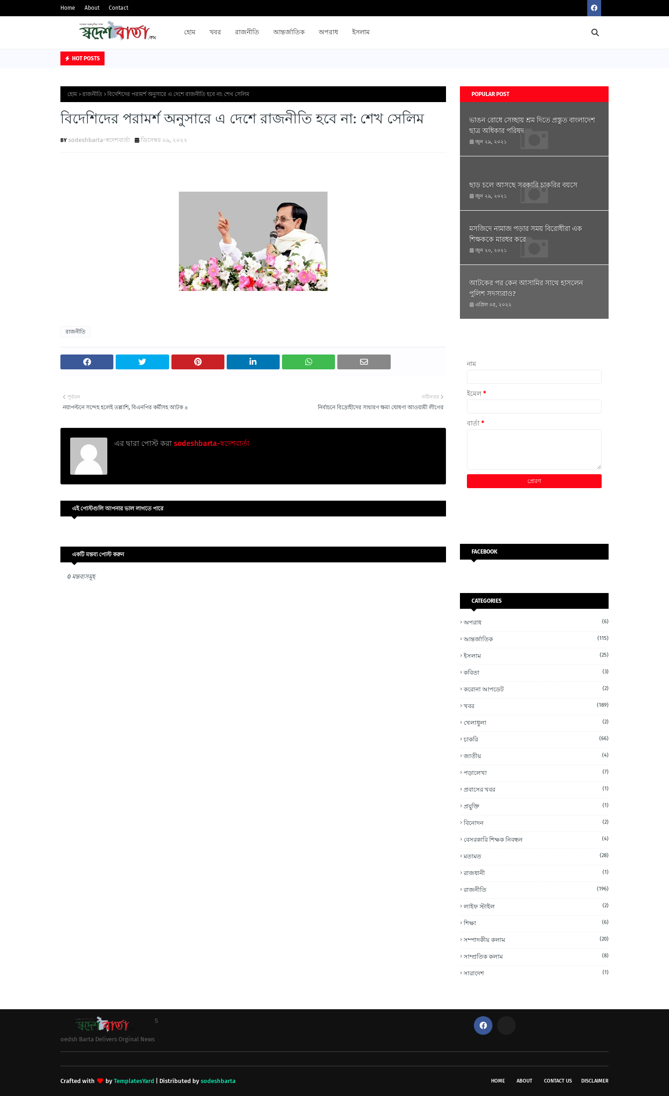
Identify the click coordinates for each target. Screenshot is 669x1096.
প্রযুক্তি (536, 806)
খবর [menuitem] (215, 32)
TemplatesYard (134, 1080)
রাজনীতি (92, 94)
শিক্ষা (536, 923)
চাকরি (536, 739)
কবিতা (536, 672)
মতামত (536, 856)
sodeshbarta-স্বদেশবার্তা (99, 139)
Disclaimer (595, 1081)
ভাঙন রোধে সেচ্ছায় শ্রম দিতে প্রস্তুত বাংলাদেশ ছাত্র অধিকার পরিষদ (532, 125)
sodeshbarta (218, 1080)
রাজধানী (536, 873)
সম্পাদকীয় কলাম (536, 939)
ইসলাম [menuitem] (361, 32)
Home (67, 8)
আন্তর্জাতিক (536, 639)
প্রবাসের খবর (536, 789)
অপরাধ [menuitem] (328, 32)
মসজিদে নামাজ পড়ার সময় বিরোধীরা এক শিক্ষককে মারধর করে (525, 234)
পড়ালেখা (536, 772)
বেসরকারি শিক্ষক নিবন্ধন (536, 839)
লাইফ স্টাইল (536, 906)
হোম (72, 94)
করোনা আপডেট (536, 689)
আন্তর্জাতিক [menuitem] (289, 32)
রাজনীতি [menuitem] (247, 32)
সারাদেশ (536, 973)
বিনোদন (536, 822)
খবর (536, 705)
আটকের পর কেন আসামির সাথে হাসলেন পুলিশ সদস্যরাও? (526, 288)
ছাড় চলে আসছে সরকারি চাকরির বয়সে (523, 185)
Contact (118, 8)
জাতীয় (536, 756)
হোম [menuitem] (190, 32)
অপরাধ (536, 622)
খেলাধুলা (536, 722)
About (92, 8)
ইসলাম (536, 655)
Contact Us (558, 1081)
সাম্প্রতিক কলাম (536, 956)
